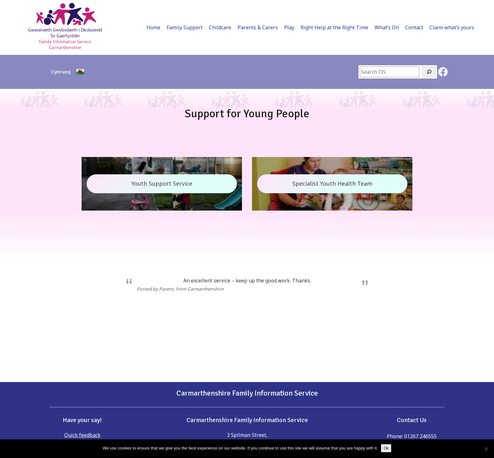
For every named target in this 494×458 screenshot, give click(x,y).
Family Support (161, 6)
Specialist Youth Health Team (332, 142)
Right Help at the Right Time (311, 6)
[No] (486, 449)
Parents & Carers (234, 6)
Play (266, 6)
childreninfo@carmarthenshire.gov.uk (418, 411)
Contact (391, 6)
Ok (386, 448)
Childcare (197, 6)
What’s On (363, 6)
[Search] (429, 31)
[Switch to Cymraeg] (61, 30)
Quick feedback (82, 394)
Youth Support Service (161, 142)
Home (130, 6)
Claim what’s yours (428, 6)
